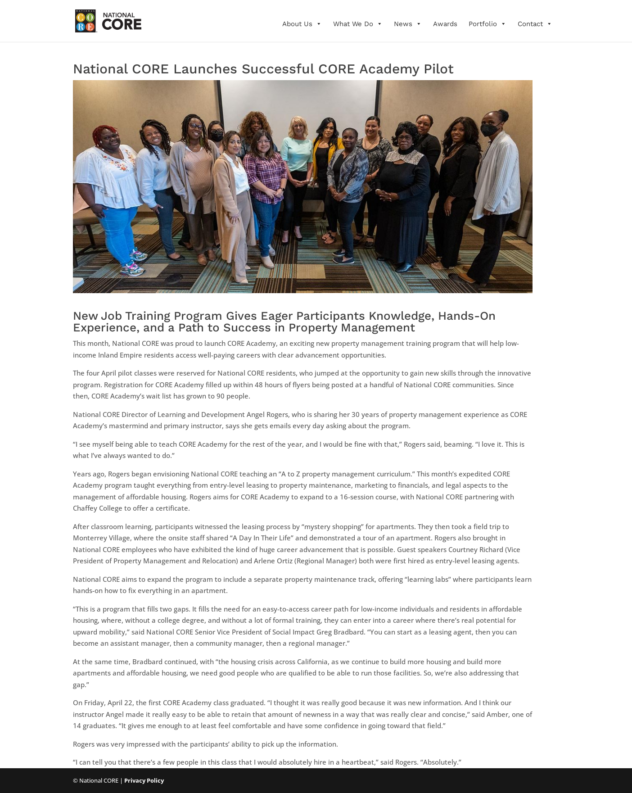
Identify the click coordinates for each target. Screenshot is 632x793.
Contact (535, 24)
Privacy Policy (144, 780)
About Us (302, 24)
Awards (445, 24)
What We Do (358, 24)
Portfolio (487, 24)
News (408, 24)
